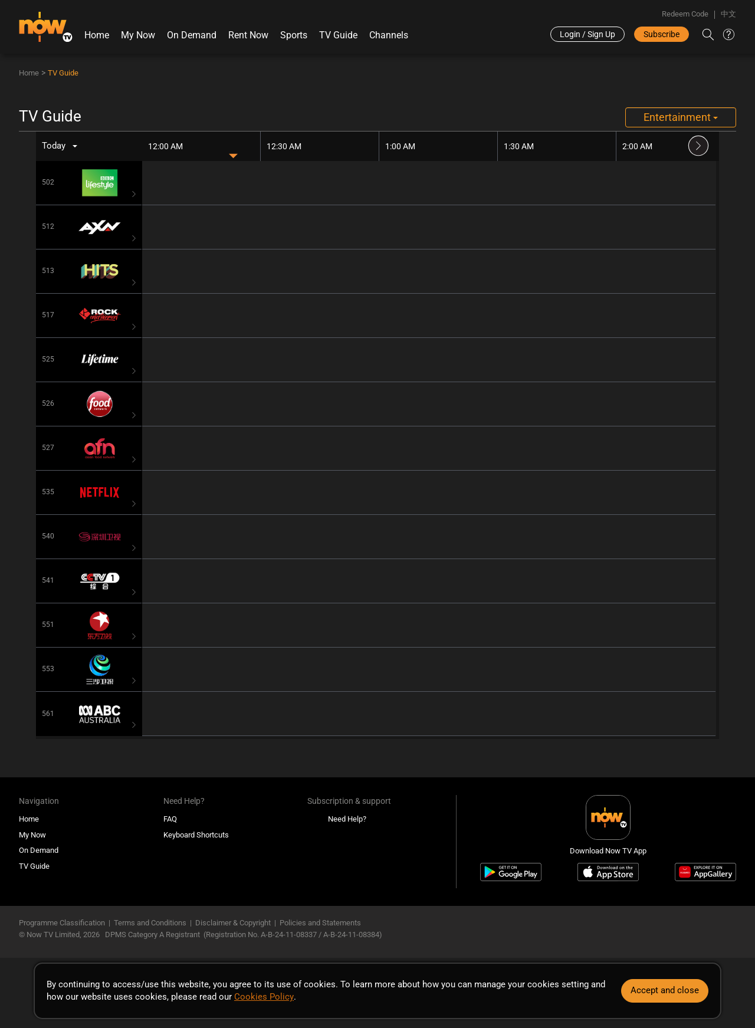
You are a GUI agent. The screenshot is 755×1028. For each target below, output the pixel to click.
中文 (728, 13)
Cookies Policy (263, 996)
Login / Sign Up (587, 34)
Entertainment (681, 117)
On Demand (191, 35)
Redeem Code (685, 13)
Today (54, 145)
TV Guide (338, 35)
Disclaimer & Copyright (233, 922)
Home (96, 35)
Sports (293, 35)
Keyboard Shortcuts (196, 834)
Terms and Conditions (150, 922)
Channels (388, 35)
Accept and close (665, 990)
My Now (138, 35)
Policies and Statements (320, 922)
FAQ (170, 818)
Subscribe (662, 34)
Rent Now (248, 35)
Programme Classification (62, 922)
